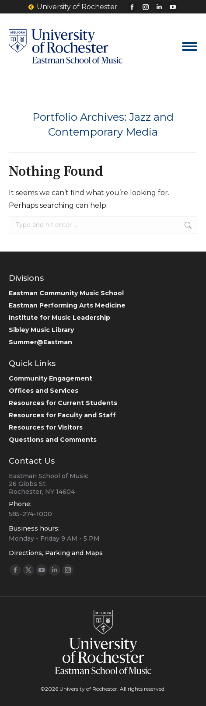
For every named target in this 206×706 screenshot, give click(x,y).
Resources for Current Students (63, 403)
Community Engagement (50, 378)
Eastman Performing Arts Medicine (67, 305)
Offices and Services (43, 391)
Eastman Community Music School (66, 293)
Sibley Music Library (41, 330)
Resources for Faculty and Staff (62, 415)
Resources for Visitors (46, 427)
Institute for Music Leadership (59, 318)
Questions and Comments (53, 440)
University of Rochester (73, 7)
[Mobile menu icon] (189, 46)
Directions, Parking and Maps (56, 553)
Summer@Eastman (40, 342)
